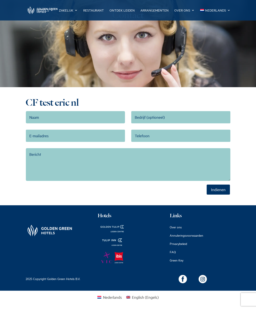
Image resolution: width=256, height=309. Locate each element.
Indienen (218, 189)
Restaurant (93, 10)
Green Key (176, 260)
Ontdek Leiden (122, 10)
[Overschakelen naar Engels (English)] (142, 297)
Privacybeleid (178, 244)
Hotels (43, 10)
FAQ (173, 252)
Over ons (182, 10)
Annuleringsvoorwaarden (186, 235)
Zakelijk (66, 10)
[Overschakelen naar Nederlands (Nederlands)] (109, 297)
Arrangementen (154, 10)
